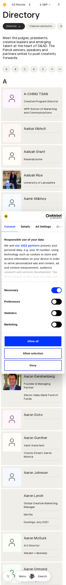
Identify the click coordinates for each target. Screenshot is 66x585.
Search (42, 576)
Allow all (33, 341)
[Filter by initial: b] (15, 69)
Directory (13, 26)
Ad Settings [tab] (43, 226)
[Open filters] (8, 576)
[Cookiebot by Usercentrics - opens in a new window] (46, 216)
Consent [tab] (9, 226)
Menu (22, 576)
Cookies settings (18, 581)
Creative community (41, 26)
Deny (33, 365)
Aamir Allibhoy (35, 199)
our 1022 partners (27, 245)
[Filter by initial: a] (6, 69)
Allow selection (33, 353)
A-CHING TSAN (36, 94)
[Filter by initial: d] (33, 69)
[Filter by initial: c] (24, 69)
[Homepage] (32, 576)
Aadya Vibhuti (35, 129)
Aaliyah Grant (34, 152)
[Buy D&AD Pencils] (21, 4)
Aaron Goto (33, 415)
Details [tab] (25, 226)
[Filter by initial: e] (43, 69)
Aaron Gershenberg (39, 376)
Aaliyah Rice (33, 175)
